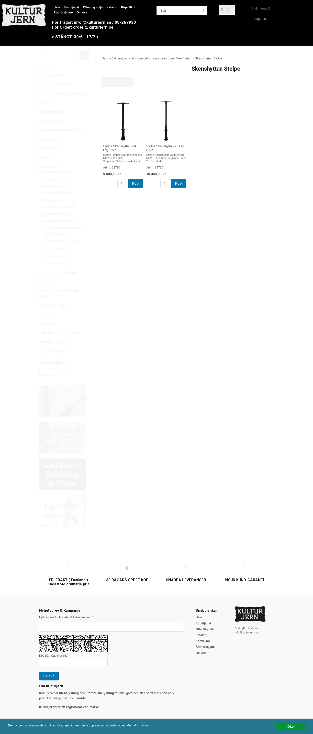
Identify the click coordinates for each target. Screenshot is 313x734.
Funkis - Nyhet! (64, 132)
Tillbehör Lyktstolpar (56, 354)
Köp (135, 183)
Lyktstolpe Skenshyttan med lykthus (64, 242)
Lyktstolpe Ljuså (65, 225)
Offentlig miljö (93, 7)
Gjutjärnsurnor (51, 151)
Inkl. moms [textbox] (259, 8)
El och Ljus (64, 114)
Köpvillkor (128, 7)
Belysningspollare (57, 191)
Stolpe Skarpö (53, 260)
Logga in (260, 19)
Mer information (147, 725)
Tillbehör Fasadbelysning (59, 344)
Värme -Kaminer (52, 363)
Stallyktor (64, 326)
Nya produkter (50, 87)
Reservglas (64, 293)
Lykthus (64, 169)
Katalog (112, 7)
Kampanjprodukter (54, 96)
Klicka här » (47, 385)
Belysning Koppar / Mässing (62, 105)
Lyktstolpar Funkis (57, 198)
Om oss (82, 12)
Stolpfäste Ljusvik (56, 267)
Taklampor (64, 335)
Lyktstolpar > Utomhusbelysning (64, 181)
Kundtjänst (71, 7)
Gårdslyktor (48, 160)
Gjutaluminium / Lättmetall (64, 141)
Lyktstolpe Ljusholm (58, 219)
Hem (57, 7)
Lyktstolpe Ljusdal (65, 204)
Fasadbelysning (64, 123)
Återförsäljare (63, 12)
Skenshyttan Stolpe (61, 252)
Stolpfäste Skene (56, 274)
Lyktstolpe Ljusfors (58, 212)
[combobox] (261, 9)
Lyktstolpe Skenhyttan (65, 232)
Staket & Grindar (64, 317)
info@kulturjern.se (246, 632)
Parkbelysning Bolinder (58, 284)
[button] (182, 618)
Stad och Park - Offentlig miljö (64, 305)
